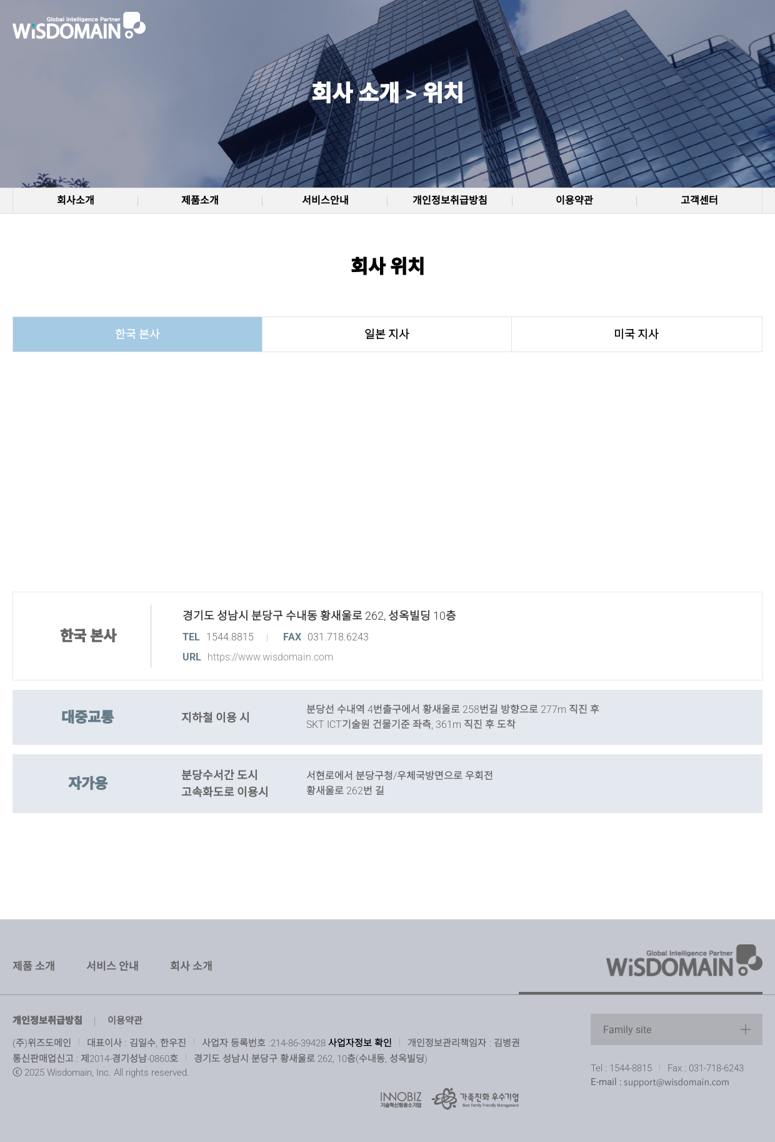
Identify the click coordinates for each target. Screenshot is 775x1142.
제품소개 (200, 200)
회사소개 (75, 200)
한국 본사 (137, 334)
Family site (627, 1030)
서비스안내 (325, 200)
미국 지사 (636, 334)
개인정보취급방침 (450, 200)
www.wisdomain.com (81, 25)
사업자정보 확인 (360, 1042)
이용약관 (574, 200)
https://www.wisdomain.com (270, 657)
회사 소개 (191, 966)
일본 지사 (386, 334)
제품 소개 (33, 966)
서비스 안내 (112, 966)
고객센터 (699, 200)
